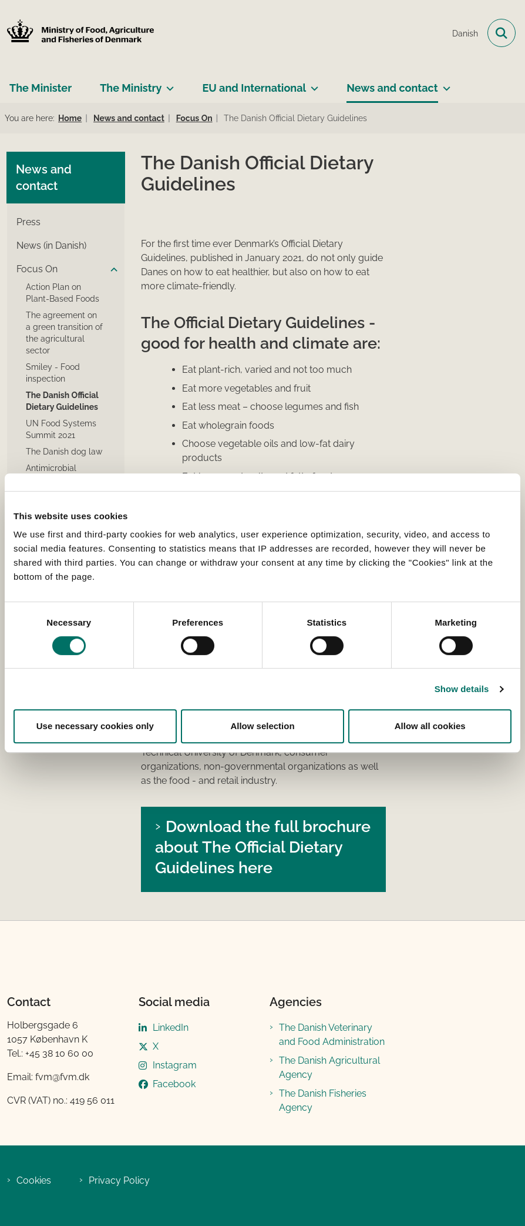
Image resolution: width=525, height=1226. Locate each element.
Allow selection (262, 726)
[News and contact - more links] (444, 83)
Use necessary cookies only (95, 726)
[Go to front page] (77, 33)
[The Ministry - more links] (167, 83)
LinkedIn (171, 1027)
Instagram (175, 1065)
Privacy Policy (119, 1180)
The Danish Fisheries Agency (322, 1100)
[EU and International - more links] (312, 83)
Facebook (174, 1084)
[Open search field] (501, 33)
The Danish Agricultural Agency (329, 1067)
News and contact (392, 88)
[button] (111, 270)
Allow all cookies (430, 726)
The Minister (40, 88)
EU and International (254, 88)
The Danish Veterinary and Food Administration (332, 1034)
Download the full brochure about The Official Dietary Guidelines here (263, 847)
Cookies (33, 1180)
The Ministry (130, 88)
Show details (462, 689)
